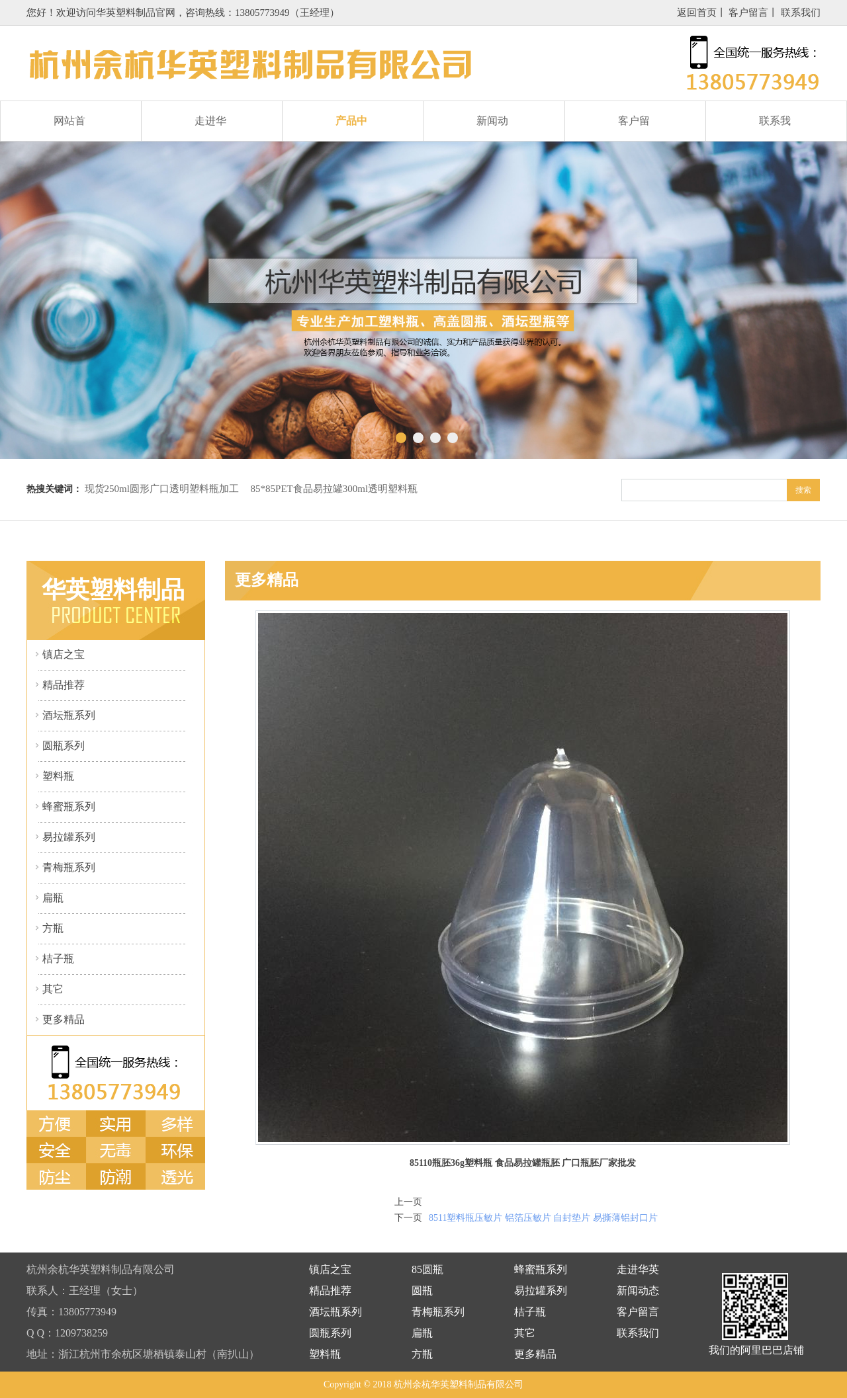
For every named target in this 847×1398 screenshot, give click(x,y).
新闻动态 (492, 128)
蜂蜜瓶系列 (65, 806)
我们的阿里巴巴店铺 (756, 1350)
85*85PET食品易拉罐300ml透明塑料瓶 (334, 488)
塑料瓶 (54, 776)
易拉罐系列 (65, 837)
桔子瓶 (54, 958)
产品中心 (351, 128)
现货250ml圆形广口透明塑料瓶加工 (162, 488)
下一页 (408, 1218)
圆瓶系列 (60, 745)
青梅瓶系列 (65, 867)
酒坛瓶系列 (65, 715)
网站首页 (69, 128)
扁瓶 (49, 897)
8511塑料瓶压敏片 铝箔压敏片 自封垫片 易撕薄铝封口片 (543, 1218)
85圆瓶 (427, 1269)
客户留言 (748, 12)
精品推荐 (60, 684)
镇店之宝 (60, 654)
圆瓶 (422, 1290)
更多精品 (60, 1019)
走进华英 (210, 128)
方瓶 (49, 928)
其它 (49, 989)
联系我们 (801, 12)
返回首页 (697, 12)
